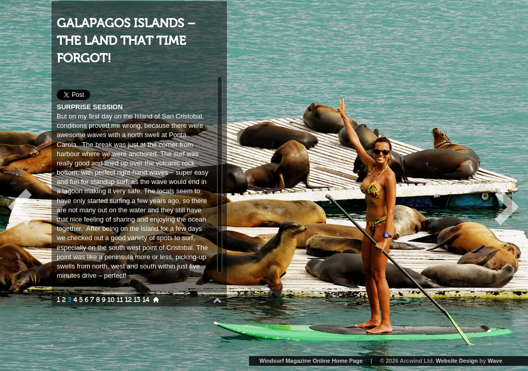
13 (137, 299)
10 (110, 299)
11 (120, 299)
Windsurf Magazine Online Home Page (310, 361)
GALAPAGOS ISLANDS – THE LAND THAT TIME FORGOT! (126, 40)
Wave (495, 361)
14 (145, 299)
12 (128, 299)
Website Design (457, 361)
